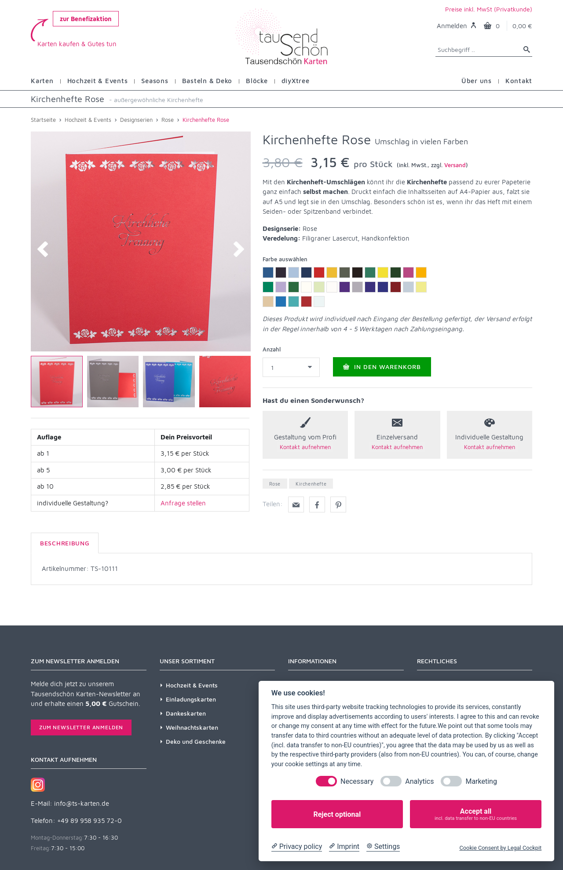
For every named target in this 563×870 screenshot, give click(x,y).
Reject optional (337, 814)
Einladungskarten (191, 699)
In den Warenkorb (382, 366)
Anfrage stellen (183, 503)
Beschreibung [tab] (64, 543)
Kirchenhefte (311, 483)
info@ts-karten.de (81, 803)
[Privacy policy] (296, 846)
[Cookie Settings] (383, 846)
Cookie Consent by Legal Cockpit (500, 847)
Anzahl (272, 349)
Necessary (356, 781)
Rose (275, 483)
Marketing (481, 781)
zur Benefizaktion (86, 18)
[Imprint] (344, 846)
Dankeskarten (186, 713)
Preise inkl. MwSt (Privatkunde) (488, 9)
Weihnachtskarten (192, 727)
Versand (455, 164)
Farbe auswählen (285, 259)
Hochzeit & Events (192, 685)
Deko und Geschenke (196, 741)
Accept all (476, 814)
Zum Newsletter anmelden (81, 727)
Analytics (419, 781)
